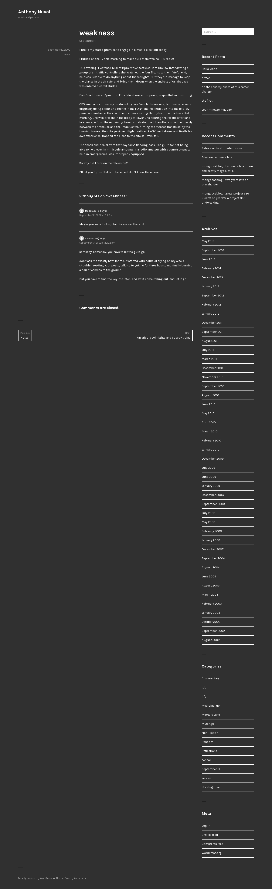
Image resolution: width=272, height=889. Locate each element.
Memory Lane (211, 714)
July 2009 (208, 467)
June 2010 (209, 404)
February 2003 (212, 603)
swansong (92, 238)
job (204, 687)
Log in (206, 825)
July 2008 (208, 513)
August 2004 (211, 567)
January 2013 (210, 286)
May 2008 (208, 522)
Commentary (210, 678)
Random (207, 742)
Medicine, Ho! (211, 705)
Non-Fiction (210, 733)
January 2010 (210, 449)
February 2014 (211, 268)
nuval (67, 54)
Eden (205, 157)
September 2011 (212, 331)
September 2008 (213, 504)
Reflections (209, 751)
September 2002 (213, 631)
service (206, 778)
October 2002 (211, 622)
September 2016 (213, 250)
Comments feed (212, 844)
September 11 (88, 40)
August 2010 (210, 395)
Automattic (80, 878)
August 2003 (211, 585)
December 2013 (212, 277)
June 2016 (208, 259)
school (206, 760)
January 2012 (210, 313)
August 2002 (211, 640)
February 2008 (212, 531)
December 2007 (213, 549)
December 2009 (213, 458)
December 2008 (213, 495)
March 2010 (210, 431)
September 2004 (213, 558)
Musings (208, 723)
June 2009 (209, 476)
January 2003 (211, 612)
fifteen (206, 78)
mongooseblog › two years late (223, 166)
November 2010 (212, 377)
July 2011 (208, 350)
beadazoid (92, 210)
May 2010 (208, 413)
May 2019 (208, 241)
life (204, 696)
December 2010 (212, 368)
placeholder (210, 184)
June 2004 (209, 576)
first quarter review (229, 148)
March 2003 (210, 594)
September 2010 (213, 386)
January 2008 (211, 540)
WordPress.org (212, 853)
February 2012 (211, 304)
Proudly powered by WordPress (35, 878)
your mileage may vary (217, 109)
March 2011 (209, 359)
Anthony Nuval (34, 12)
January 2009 (211, 486)
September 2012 (213, 295)
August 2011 (210, 341)
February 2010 (211, 440)
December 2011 (212, 322)
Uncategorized (212, 787)
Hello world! (210, 69)
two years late (222, 157)
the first (207, 100)
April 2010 (209, 422)
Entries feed (210, 835)
